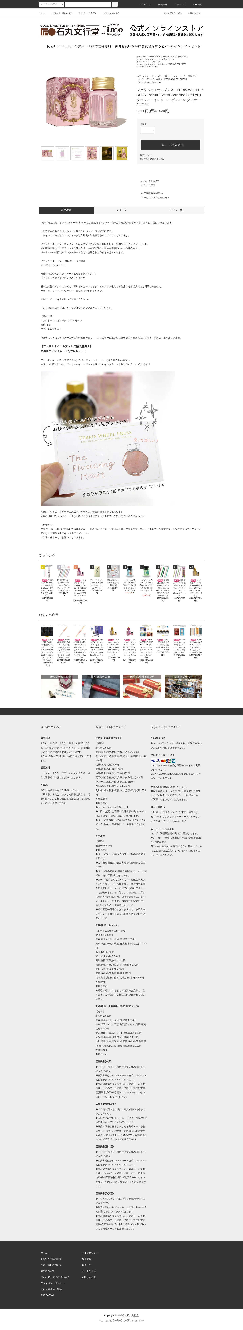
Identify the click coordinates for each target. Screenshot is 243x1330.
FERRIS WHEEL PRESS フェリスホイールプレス (169, 57)
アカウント (143, 4)
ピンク (171, 59)
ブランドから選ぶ (158, 64)
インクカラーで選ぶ (159, 59)
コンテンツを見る (109, 13)
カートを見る (89, 1271)
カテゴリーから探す (86, 13)
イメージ (121, 210)
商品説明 (66, 210)
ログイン (177, 4)
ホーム (43, 13)
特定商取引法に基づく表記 (152, 159)
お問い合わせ (192, 13)
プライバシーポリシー (52, 1283)
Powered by (121, 1321)
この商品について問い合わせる (153, 197)
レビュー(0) (177, 210)
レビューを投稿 (146, 185)
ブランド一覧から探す (60, 13)
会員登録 (160, 4)
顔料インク (156, 62)
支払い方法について (51, 1258)
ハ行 (145, 57)
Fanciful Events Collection (148, 67)
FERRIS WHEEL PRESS (177, 64)
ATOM (50, 1295)
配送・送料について (51, 1265)
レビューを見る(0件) (148, 181)
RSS (42, 1295)
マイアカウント (90, 1252)
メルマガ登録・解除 (170, 13)
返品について (146, 155)
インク (146, 59)
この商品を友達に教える (150, 193)
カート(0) (195, 4)
